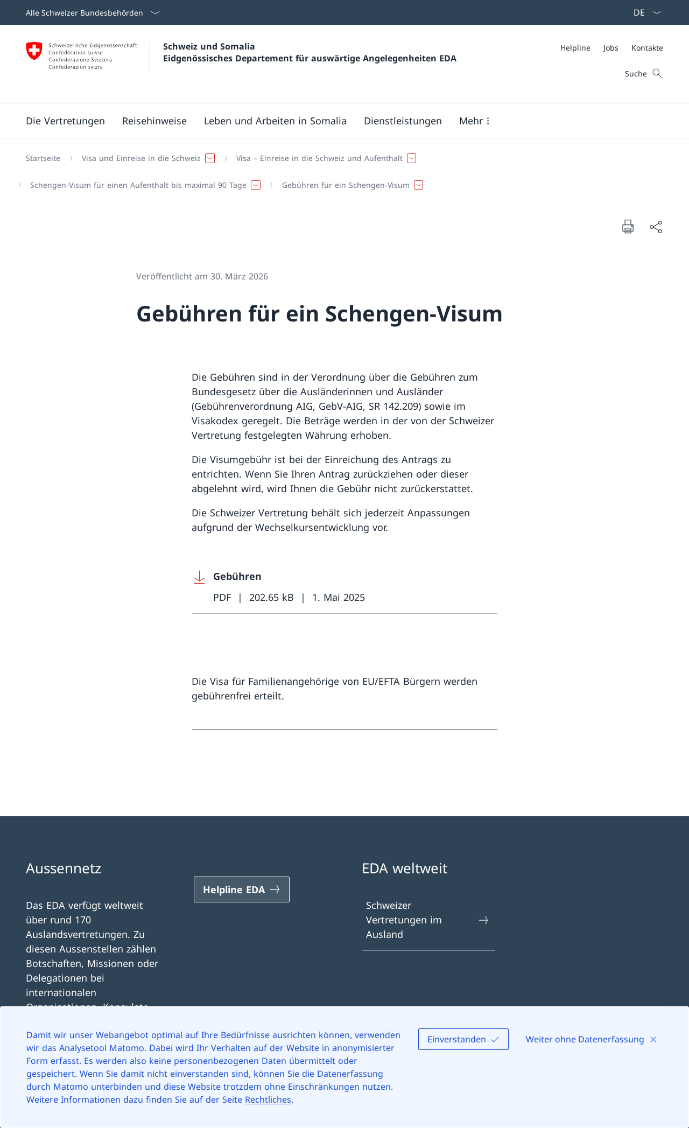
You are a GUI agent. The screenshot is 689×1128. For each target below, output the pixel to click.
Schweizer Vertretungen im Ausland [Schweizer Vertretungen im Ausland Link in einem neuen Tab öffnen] (428, 920)
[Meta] (612, 47)
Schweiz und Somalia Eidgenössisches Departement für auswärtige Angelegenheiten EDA (309, 52)
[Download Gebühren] (344, 587)
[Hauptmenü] (336, 120)
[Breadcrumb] (340, 171)
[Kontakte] (647, 47)
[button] (154, 120)
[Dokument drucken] (628, 226)
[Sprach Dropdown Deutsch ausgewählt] (643, 12)
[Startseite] (43, 158)
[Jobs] (611, 47)
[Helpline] (575, 47)
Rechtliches (268, 1099)
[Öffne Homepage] (241, 64)
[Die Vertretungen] (65, 120)
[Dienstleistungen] (403, 120)
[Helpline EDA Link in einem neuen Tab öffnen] (242, 889)
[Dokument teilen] (656, 226)
